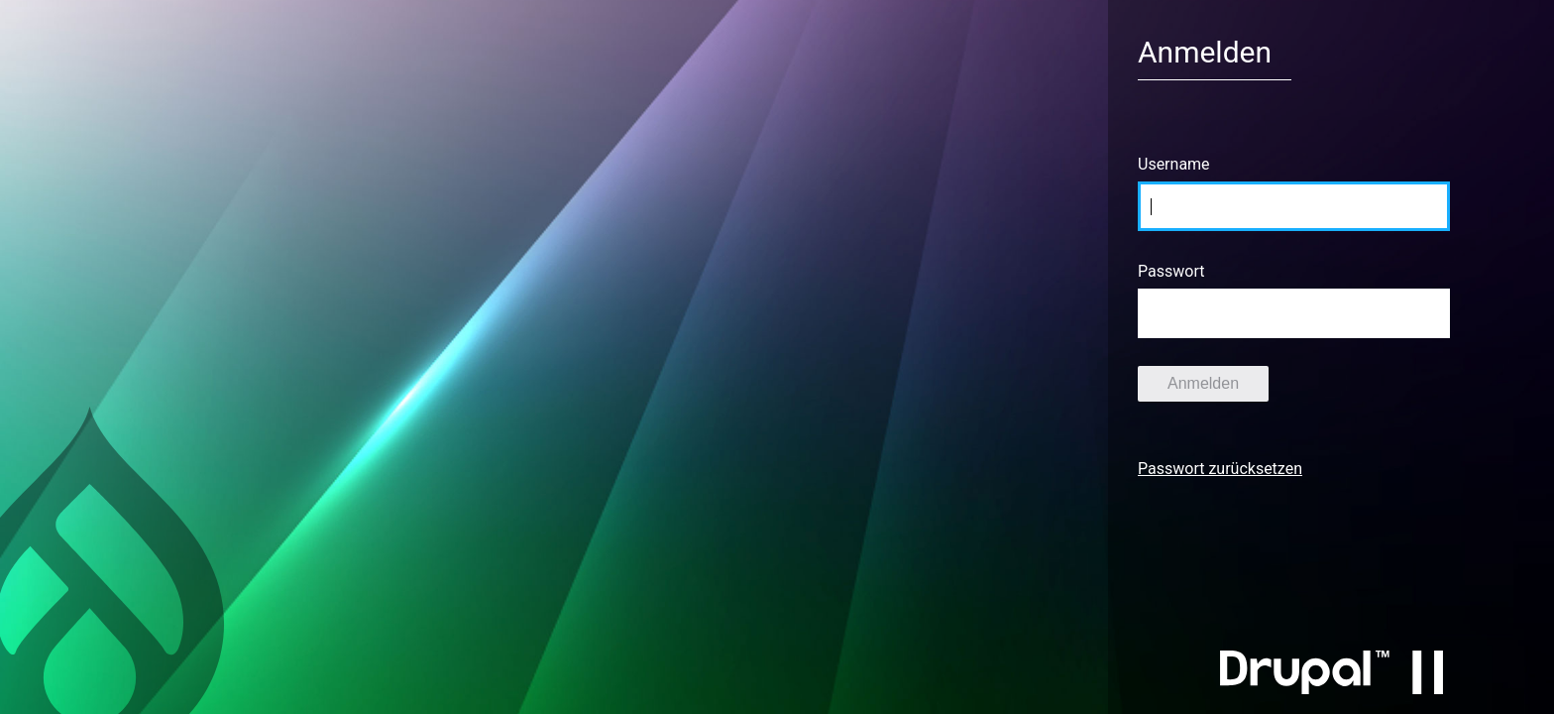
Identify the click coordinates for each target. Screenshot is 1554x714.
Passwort (1171, 271)
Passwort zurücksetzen (1220, 468)
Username (1174, 164)
